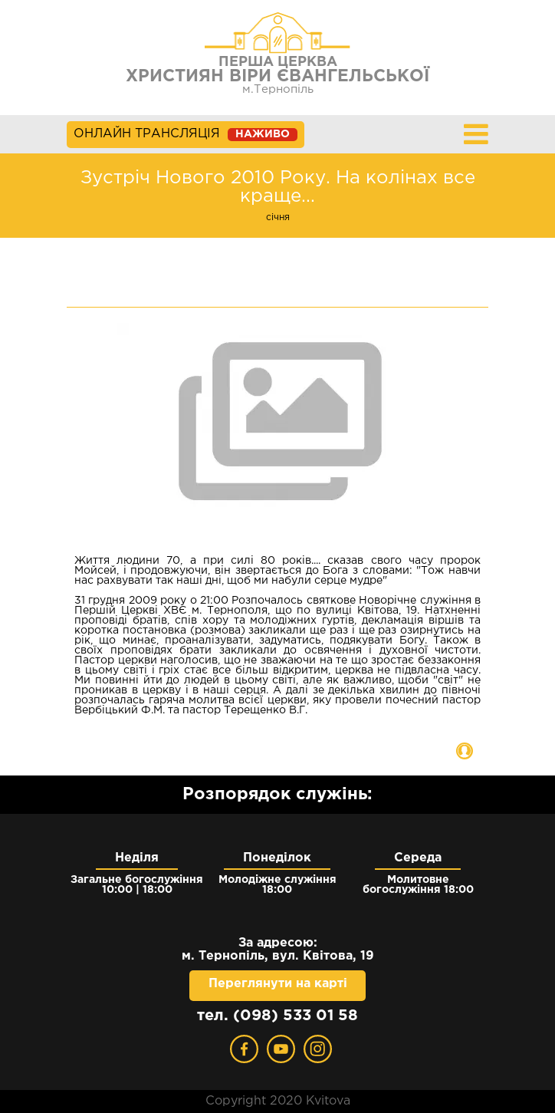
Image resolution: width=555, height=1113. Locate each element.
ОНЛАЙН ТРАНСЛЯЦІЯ (185, 134)
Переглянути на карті (278, 984)
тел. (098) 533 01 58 (277, 1015)
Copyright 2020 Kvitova (277, 1101)
